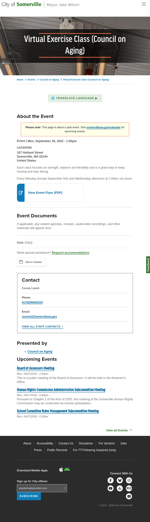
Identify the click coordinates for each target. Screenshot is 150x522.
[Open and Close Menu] (143, 4)
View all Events (117, 430)
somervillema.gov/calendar (103, 127)
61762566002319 (32, 302)
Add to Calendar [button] (33, 262)
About (27, 443)
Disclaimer (86, 443)
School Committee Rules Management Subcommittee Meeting (58, 411)
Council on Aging (49, 79)
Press (38, 450)
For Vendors (107, 443)
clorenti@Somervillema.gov (39, 316)
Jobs (123, 443)
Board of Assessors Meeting (35, 368)
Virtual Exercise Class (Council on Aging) (86, 79)
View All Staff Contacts (41, 326)
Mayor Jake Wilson (63, 5)
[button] (75, 98)
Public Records (57, 450)
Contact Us (65, 443)
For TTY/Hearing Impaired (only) (94, 450)
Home (20, 79)
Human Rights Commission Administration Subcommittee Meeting (61, 390)
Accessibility (45, 443)
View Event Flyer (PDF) (45, 192)
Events (31, 79)
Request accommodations (70, 252)
